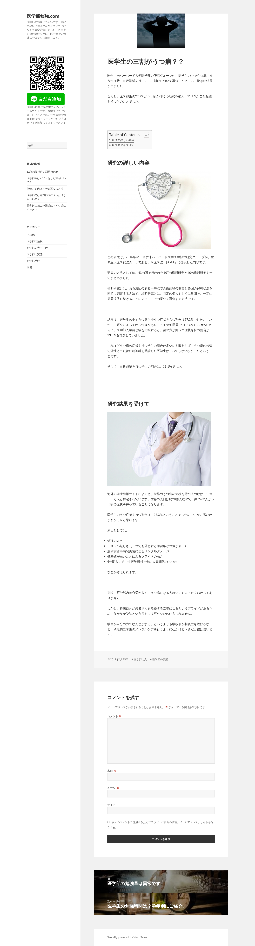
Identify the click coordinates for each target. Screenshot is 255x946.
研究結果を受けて (123, 145)
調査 (175, 81)
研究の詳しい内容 (123, 140)
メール (113, 787)
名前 (111, 771)
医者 (29, 267)
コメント (114, 716)
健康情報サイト (127, 494)
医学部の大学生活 (37, 248)
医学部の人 (140, 659)
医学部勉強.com (43, 16)
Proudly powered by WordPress (127, 937)
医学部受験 (33, 261)
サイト (111, 804)
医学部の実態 (34, 254)
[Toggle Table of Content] (144, 135)
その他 (31, 234)
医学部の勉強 (34, 241)
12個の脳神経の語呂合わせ (42, 171)
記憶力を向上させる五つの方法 (45, 188)
